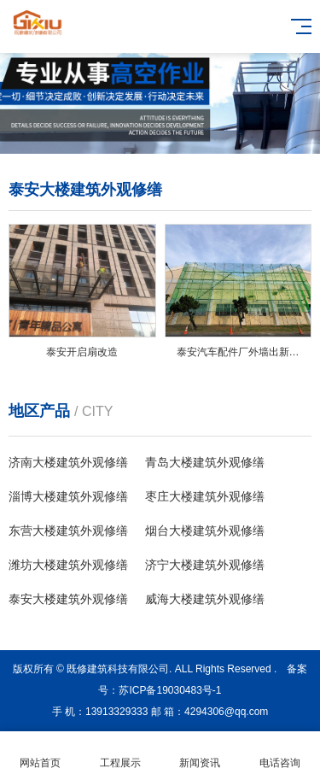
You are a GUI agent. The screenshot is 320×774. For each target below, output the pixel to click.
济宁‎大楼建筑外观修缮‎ (205, 565)
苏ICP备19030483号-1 (170, 690)
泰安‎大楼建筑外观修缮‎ (68, 599)
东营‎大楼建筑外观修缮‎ (68, 530)
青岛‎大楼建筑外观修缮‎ (205, 462)
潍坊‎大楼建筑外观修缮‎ (68, 565)
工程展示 (120, 753)
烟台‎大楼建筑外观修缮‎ (205, 530)
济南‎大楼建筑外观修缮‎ (68, 462)
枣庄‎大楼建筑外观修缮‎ (205, 496)
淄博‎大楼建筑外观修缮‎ (68, 496)
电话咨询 (280, 753)
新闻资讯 (200, 753)
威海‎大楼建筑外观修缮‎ (205, 599)
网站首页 (40, 753)
